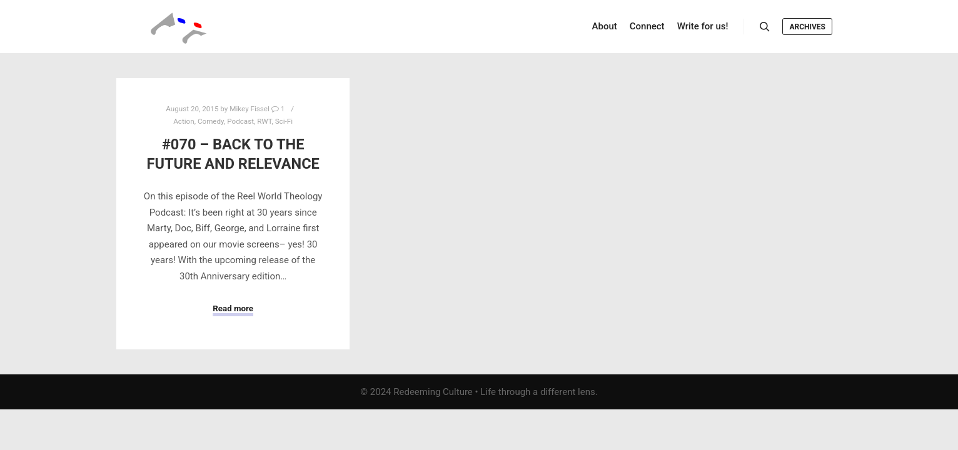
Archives (807, 26)
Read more (233, 308)
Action (183, 121)
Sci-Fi (284, 121)
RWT (264, 121)
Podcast (240, 121)
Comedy (211, 121)
